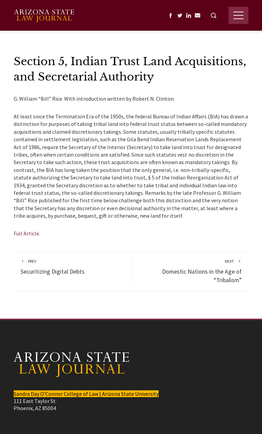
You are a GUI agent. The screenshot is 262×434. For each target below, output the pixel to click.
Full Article (26, 233)
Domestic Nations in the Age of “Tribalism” (190, 271)
